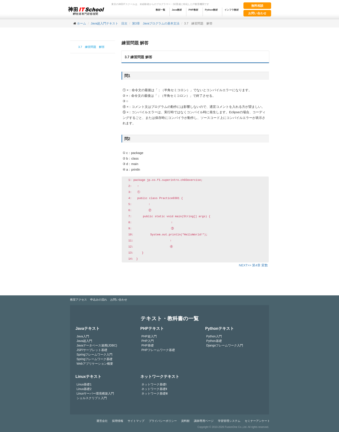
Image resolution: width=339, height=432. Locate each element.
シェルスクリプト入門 (92, 398)
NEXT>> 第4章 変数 (253, 265)
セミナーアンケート (257, 420)
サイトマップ (136, 420)
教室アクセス (78, 299)
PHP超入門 (149, 336)
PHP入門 (147, 341)
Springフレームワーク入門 (94, 354)
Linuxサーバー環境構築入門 (95, 393)
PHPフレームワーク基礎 (158, 350)
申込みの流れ (98, 299)
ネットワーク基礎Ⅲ (154, 393)
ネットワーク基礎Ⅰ (153, 384)
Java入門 (83, 336)
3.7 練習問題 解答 (91, 47)
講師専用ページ (204, 420)
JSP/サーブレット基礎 (92, 350)
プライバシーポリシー (163, 420)
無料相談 (257, 5)
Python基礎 (214, 341)
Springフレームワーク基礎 (94, 359)
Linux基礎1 (84, 384)
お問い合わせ (257, 13)
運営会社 (102, 420)
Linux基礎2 (84, 389)
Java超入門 (84, 341)
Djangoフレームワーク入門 (224, 345)
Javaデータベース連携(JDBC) (97, 345)
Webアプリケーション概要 (95, 363)
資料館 (185, 420)
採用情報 (117, 420)
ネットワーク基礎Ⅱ (154, 389)
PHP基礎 (147, 345)
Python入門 (214, 336)
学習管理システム (229, 420)
